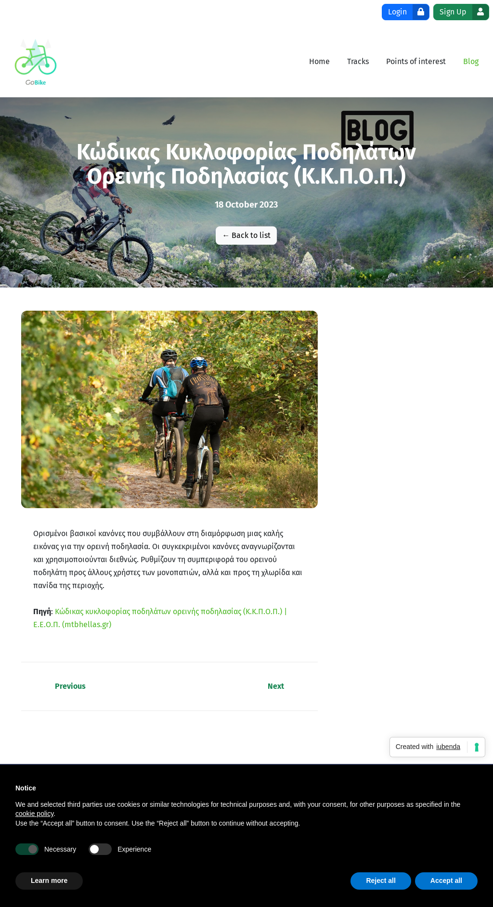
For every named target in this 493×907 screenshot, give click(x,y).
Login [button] (408, 12)
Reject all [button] (380, 880)
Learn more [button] (49, 880)
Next (276, 686)
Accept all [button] (446, 880)
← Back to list (246, 235)
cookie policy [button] (34, 813)
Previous (70, 686)
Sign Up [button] (464, 12)
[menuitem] (319, 61)
